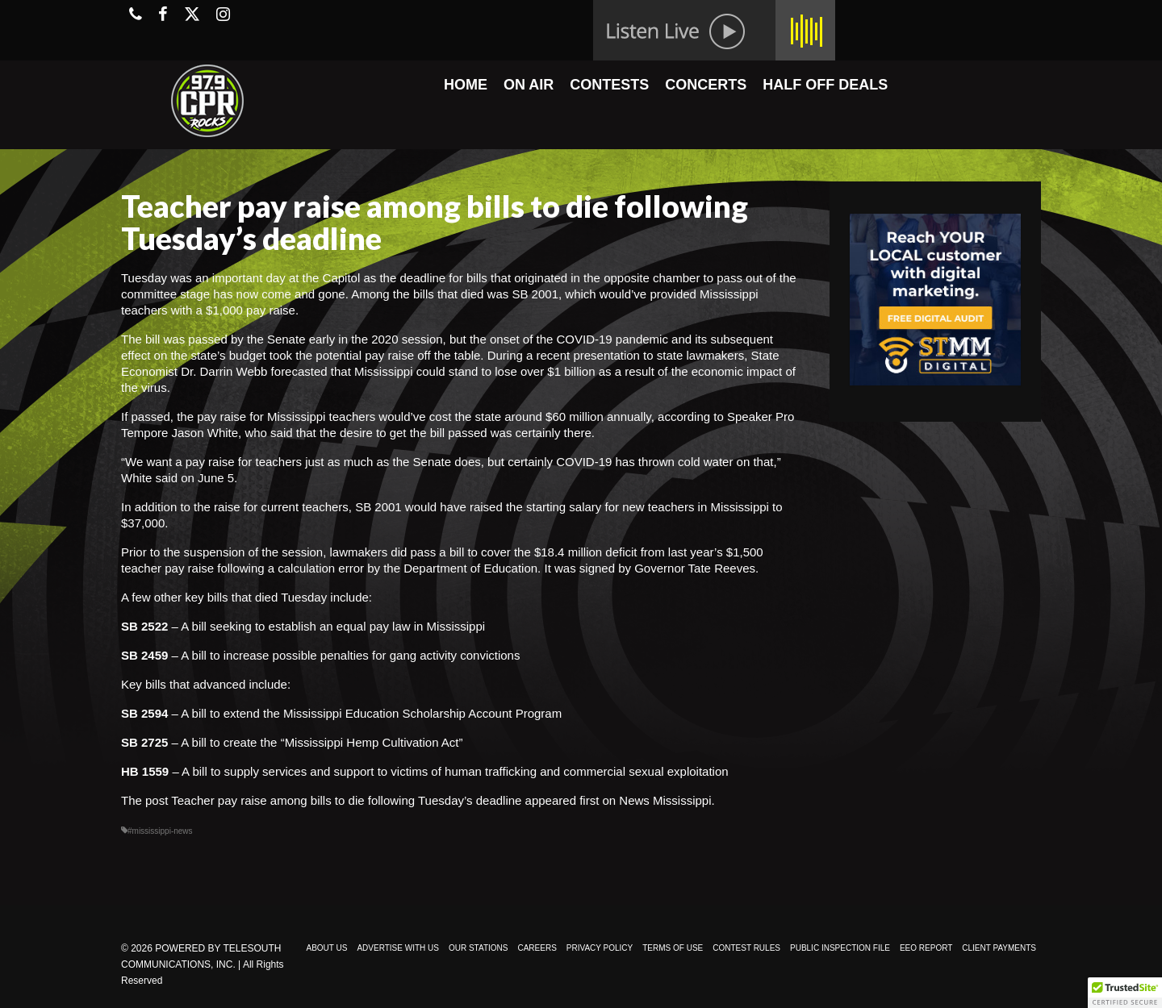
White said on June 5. (180, 478)
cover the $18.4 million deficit (559, 552)
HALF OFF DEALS (825, 85)
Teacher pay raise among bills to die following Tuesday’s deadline (346, 800)
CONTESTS (609, 85)
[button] (1125, 992)
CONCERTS (705, 85)
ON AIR (529, 85)
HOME (465, 85)
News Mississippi (665, 800)
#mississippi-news (160, 831)
